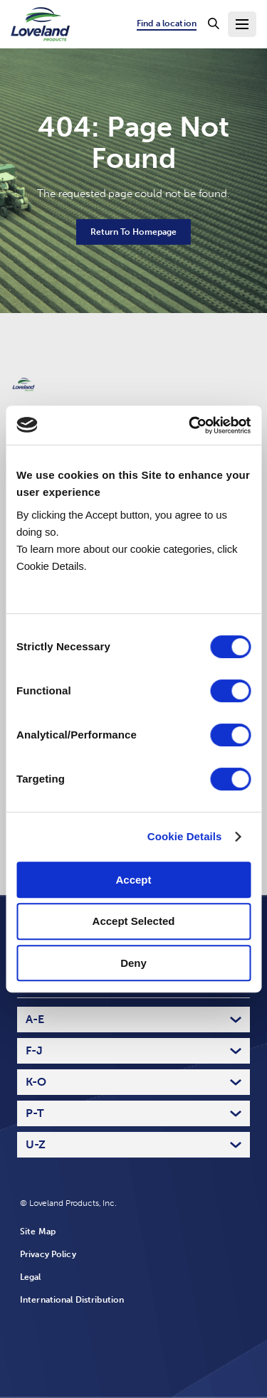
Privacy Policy (48, 1254)
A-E (35, 1019)
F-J (34, 1050)
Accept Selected (134, 921)
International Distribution (72, 1300)
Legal (30, 1277)
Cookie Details (184, 836)
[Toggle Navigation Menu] (242, 24)
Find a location (167, 23)
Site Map (38, 1232)
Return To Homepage (133, 232)
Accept (133, 880)
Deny (133, 963)
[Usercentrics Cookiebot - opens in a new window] (190, 425)
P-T (35, 1113)
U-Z (36, 1144)
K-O (36, 1082)
